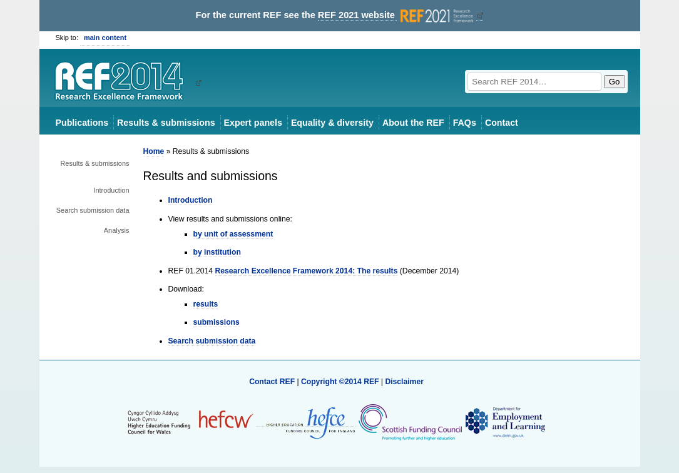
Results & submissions (166, 123)
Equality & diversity (332, 123)
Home (154, 151)
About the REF (413, 123)
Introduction (111, 190)
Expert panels (253, 123)
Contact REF (272, 381)
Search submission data (93, 210)
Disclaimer (404, 381)
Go (614, 81)
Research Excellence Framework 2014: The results (306, 271)
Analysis (117, 230)
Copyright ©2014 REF (341, 381)
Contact (501, 123)
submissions (216, 322)
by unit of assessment (233, 234)
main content (105, 37)
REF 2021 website (397, 15)
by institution (217, 252)
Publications (82, 123)
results (205, 304)
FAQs (464, 123)
